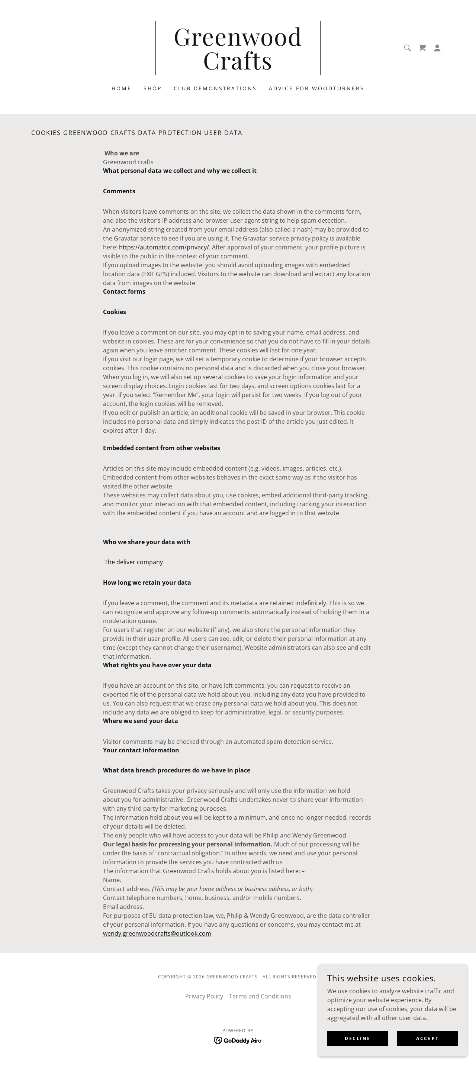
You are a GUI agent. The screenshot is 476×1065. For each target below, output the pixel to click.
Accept (427, 1038)
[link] (238, 67)
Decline (358, 1038)
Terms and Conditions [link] (260, 996)
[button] (437, 48)
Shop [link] (153, 88)
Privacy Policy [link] (204, 996)
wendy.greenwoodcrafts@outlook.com (157, 933)
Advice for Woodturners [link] (316, 88)
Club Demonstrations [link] (215, 88)
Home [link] (122, 88)
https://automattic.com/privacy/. (164, 247)
